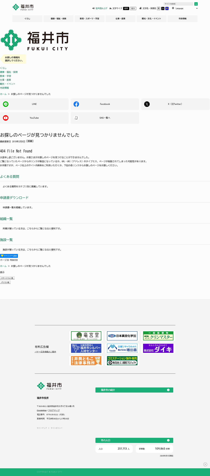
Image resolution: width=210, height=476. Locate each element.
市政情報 (182, 19)
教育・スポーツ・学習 (89, 19)
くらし (27, 19)
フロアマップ (54, 410)
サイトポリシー (56, 428)
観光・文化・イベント (151, 19)
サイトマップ (42, 428)
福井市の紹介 (108, 390)
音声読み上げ (101, 8)
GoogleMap (42, 410)
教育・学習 (5, 76)
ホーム (3, 94)
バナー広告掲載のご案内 (45, 352)
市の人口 (105, 440)
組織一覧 (6, 218)
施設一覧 (6, 239)
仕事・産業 (120, 19)
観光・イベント (7, 84)
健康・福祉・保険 (58, 19)
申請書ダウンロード (14, 197)
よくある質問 (9, 176)
